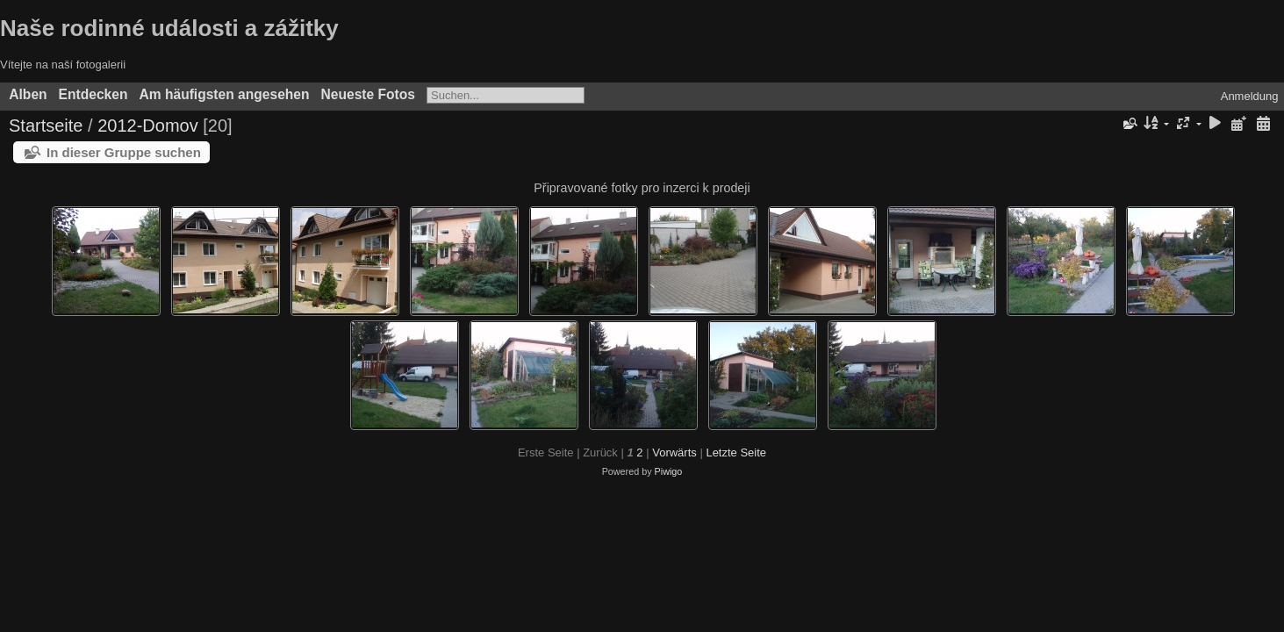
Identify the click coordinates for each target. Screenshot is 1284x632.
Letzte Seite (736, 452)
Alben (28, 94)
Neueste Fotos (368, 94)
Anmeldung (1250, 96)
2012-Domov (147, 125)
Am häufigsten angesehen (224, 94)
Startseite (45, 125)
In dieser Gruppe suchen (124, 152)
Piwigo (669, 471)
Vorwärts (674, 452)
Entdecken (93, 94)
